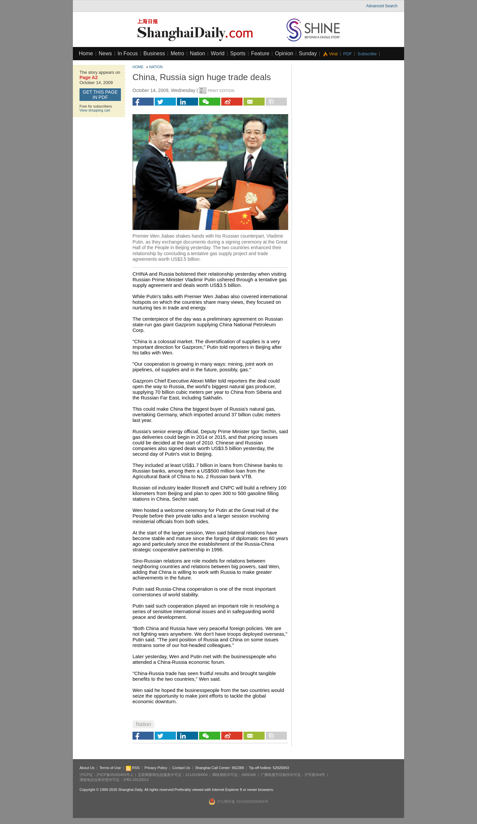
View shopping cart (95, 110)
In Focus (128, 53)
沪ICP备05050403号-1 (114, 775)
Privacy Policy (155, 768)
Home (86, 53)
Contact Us (181, 768)
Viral (333, 53)
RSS (133, 768)
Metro (177, 53)
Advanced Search (382, 6)
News (105, 53)
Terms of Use (110, 768)
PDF (347, 53)
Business (154, 53)
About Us (87, 768)
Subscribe (367, 53)
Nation (197, 53)
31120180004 (196, 775)
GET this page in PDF (100, 94)
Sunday (308, 53)
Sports (237, 53)
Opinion (284, 53)
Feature (260, 53)
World (218, 53)
